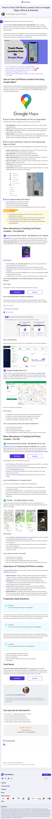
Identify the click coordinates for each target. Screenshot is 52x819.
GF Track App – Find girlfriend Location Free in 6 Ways (18, 714)
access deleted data (15, 469)
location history (12, 267)
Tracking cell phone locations (10, 570)
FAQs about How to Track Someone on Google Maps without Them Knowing (24, 74)
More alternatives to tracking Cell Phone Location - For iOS (20, 70)
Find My (24, 503)
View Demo (17, 292)
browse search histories (18, 475)
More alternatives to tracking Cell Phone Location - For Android (21, 68)
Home (6, 763)
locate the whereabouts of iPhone (18, 537)
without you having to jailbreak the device (38, 452)
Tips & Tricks (11, 763)
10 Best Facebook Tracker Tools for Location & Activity (18, 722)
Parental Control (10, 586)
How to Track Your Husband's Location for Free (16, 718)
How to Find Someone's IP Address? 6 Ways (15, 716)
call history (24, 272)
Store (46, 774)
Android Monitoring (20, 695)
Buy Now (34, 292)
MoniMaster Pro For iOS (9, 446)
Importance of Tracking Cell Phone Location (16, 72)
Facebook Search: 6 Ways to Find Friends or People (17, 720)
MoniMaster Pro (7, 238)
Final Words (9, 75)
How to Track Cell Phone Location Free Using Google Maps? (20, 66)
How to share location (12, 199)
